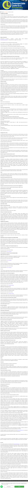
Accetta (19, 486)
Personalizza (9, 486)
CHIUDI (27, 482)
